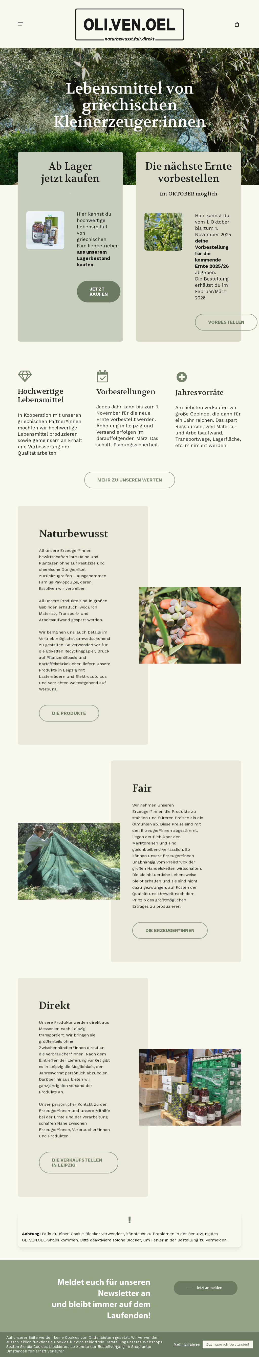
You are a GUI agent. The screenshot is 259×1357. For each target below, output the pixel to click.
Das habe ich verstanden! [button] (227, 1344)
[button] (20, 24)
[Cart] (235, 24)
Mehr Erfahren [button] (187, 1344)
